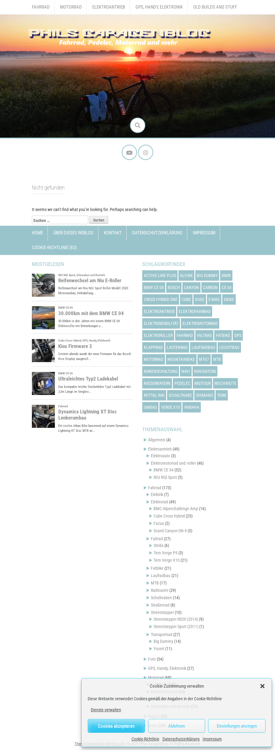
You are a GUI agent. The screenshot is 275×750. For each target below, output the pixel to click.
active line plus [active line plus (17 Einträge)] (160, 275)
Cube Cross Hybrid (169, 516)
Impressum (212, 738)
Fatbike (157, 568)
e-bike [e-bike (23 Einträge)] (214, 299)
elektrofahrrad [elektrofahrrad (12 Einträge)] (195, 311)
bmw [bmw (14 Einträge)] (226, 275)
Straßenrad (160, 605)
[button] (262, 686)
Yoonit (159, 648)
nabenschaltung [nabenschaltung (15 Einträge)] (161, 371)
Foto (152, 659)
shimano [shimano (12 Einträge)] (204, 395)
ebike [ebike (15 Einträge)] (229, 299)
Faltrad (157, 538)
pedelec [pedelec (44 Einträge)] (182, 383)
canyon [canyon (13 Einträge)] (191, 287)
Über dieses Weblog (73, 233)
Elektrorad (159, 501)
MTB (155, 582)
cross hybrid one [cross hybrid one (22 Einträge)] (161, 299)
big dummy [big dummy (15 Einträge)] (207, 275)
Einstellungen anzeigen (237, 726)
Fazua (159, 523)
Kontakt (113, 233)
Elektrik (157, 494)
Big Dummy (163, 641)
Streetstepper (162, 612)
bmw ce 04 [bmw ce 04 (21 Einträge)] (154, 287)
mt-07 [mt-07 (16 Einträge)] (204, 359)
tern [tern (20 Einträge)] (221, 395)
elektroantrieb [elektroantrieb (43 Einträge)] (159, 311)
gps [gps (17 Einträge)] (237, 335)
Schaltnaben (161, 597)
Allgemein (156, 439)
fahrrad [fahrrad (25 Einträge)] (185, 335)
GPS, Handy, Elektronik (159, 7)
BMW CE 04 (164, 469)
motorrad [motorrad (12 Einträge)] (153, 359)
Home (37, 233)
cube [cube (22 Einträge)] (186, 299)
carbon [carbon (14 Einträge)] (210, 287)
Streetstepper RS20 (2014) (176, 619)
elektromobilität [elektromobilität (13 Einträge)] (161, 323)
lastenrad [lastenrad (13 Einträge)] (177, 347)
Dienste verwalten (106, 709)
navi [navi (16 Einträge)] (185, 371)
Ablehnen (176, 726)
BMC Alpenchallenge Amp (176, 508)
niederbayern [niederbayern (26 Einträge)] (157, 383)
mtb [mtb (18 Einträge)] (217, 359)
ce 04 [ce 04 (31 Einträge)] (226, 287)
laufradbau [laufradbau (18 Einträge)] (203, 347)
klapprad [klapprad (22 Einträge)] (153, 347)
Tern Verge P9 (166, 552)
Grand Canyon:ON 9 (170, 530)
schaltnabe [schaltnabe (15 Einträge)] (180, 395)
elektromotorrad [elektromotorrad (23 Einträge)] (200, 323)
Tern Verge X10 (167, 560)
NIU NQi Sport (165, 477)
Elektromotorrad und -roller (173, 463)
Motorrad (71, 7)
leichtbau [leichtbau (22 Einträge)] (229, 347)
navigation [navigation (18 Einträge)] (205, 371)
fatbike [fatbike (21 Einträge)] (223, 335)
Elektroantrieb (108, 7)
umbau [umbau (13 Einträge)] (150, 407)
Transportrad (161, 634)
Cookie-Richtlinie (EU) (54, 247)
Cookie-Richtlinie (145, 738)
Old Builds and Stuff (215, 7)
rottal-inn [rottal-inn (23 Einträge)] (154, 395)
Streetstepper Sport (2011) (176, 626)
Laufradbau (160, 575)
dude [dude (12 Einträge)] (199, 299)
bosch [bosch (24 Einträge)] (174, 287)
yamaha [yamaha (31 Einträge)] (191, 407)
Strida (158, 545)
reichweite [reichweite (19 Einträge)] (225, 383)
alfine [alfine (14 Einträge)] (186, 275)
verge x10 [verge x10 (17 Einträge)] (170, 407)
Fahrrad (41, 7)
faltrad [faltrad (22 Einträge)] (204, 335)
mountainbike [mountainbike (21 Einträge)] (181, 359)
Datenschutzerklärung (181, 738)
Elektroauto (160, 455)
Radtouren (159, 590)
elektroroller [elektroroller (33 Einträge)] (158, 335)
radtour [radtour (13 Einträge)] (202, 383)
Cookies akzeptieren (116, 726)
